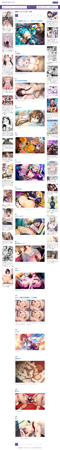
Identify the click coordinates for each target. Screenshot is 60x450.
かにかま (18, 162)
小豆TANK (18, 189)
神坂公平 (18, 358)
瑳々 (16, 418)
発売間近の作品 (52, 7)
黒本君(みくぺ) (19, 243)
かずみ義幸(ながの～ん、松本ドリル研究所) (29, 21)
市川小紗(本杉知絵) (21, 80)
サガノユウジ (19, 216)
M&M (16, 270)
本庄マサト (18, 108)
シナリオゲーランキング (20, 7)
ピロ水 (17, 331)
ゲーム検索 (55, 2)
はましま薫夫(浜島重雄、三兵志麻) (26, 297)
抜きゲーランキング (7, 7)
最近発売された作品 (42, 7)
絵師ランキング (31, 7)
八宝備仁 (18, 53)
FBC (16, 135)
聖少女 (17, 391)
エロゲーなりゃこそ (8, 2)
